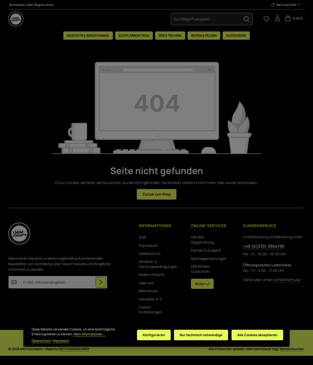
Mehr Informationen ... (89, 341)
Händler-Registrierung (202, 249)
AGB (142, 246)
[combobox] (139, 23)
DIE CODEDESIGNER (74, 358)
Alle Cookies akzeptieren (256, 341)
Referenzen (148, 300)
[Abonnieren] (100, 291)
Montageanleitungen (208, 267)
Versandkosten (292, 358)
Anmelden (17, 5)
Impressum (148, 254)
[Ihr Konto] (276, 23)
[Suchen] (180, 23)
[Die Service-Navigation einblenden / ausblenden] (285, 4)
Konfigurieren (148, 341)
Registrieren (44, 5)
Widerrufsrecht (152, 283)
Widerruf (202, 292)
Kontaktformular (287, 289)
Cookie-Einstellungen (150, 319)
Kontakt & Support (206, 259)
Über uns (146, 292)
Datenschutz (150, 262)
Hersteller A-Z (150, 308)
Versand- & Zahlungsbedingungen (158, 273)
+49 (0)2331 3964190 (264, 255)
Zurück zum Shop (156, 203)
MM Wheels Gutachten (200, 278)
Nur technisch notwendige (197, 341)
